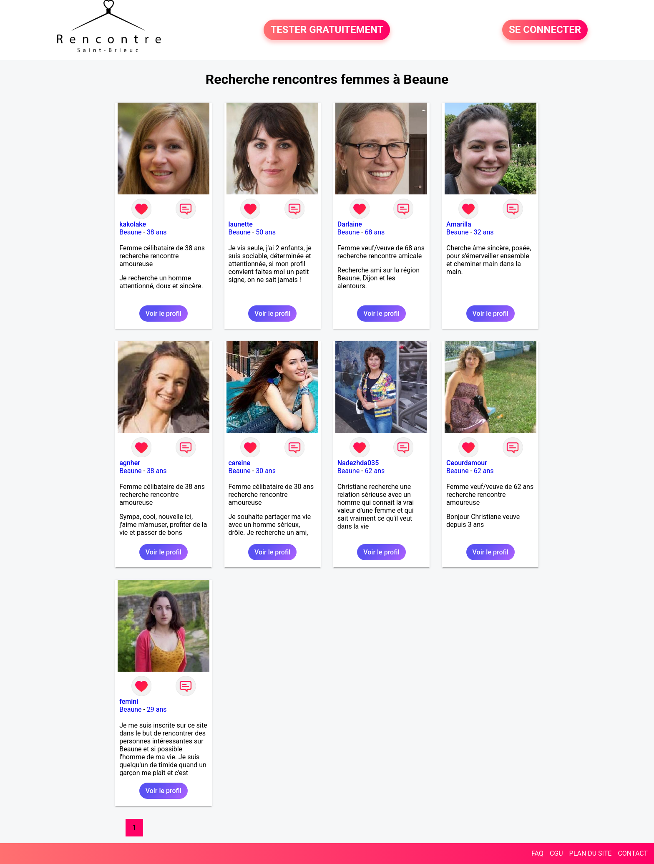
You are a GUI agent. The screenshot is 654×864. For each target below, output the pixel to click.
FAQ (537, 853)
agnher (129, 463)
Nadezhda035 (358, 463)
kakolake (132, 224)
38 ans (157, 232)
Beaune (130, 232)
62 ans (375, 471)
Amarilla (458, 224)
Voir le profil (163, 313)
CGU (556, 853)
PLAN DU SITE (590, 853)
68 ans (375, 232)
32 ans (484, 232)
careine (240, 463)
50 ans (266, 232)
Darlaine (349, 224)
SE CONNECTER (545, 30)
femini (128, 701)
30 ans (266, 471)
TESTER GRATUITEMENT (326, 30)
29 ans (157, 709)
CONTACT (633, 853)
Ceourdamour (466, 463)
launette (241, 224)
